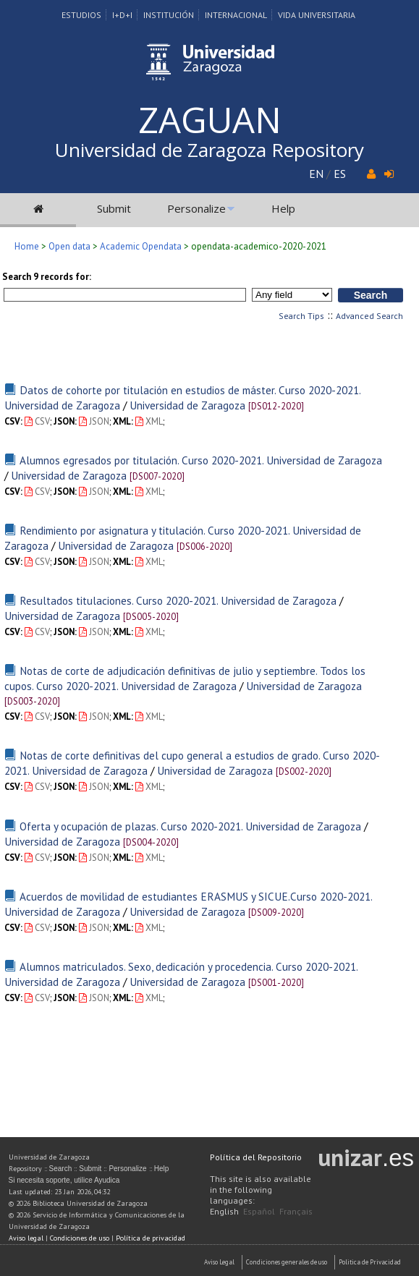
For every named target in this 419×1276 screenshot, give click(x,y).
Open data (69, 246)
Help (283, 208)
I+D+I (122, 14)
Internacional (236, 14)
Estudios (81, 14)
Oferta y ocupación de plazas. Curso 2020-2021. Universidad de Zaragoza (190, 826)
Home (26, 246)
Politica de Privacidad (370, 1262)
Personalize (196, 208)
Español (259, 1211)
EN (316, 173)
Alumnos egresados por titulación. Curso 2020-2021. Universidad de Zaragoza (201, 460)
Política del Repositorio (256, 1157)
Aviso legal (26, 1238)
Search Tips (301, 315)
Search (60, 1169)
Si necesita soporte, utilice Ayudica (64, 1180)
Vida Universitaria (316, 14)
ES (340, 173)
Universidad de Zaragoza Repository (209, 150)
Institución (168, 14)
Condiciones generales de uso (286, 1262)
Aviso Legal (219, 1262)
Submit (114, 208)
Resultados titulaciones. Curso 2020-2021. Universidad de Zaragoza (178, 600)
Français (296, 1211)
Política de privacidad (150, 1238)
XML (149, 421)
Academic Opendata (141, 246)
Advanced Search (369, 315)
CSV (37, 421)
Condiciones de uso (79, 1238)
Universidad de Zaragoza (187, 405)
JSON (94, 421)
